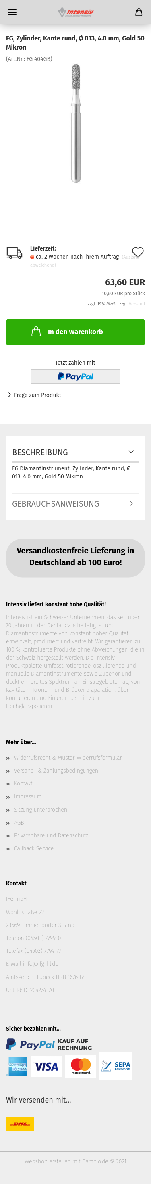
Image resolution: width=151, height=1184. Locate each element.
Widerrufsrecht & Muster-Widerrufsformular (68, 757)
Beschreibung (40, 452)
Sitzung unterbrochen (40, 809)
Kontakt (23, 783)
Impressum (27, 796)
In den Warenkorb (66, 331)
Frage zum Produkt (37, 395)
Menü (12, 12)
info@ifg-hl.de (40, 964)
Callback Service (34, 848)
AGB (19, 822)
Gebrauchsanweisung (55, 504)
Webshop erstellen (47, 1161)
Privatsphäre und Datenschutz (51, 835)
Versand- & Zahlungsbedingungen (56, 770)
